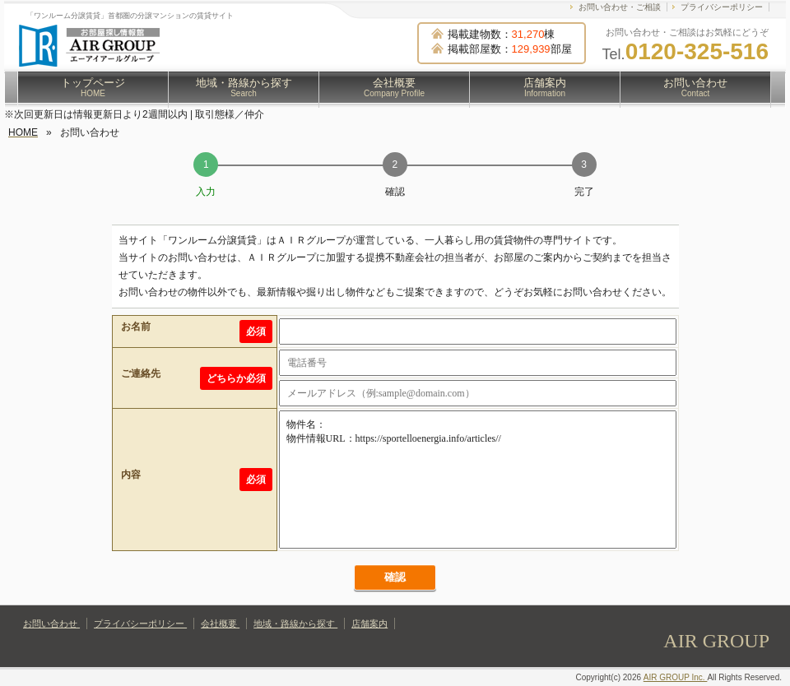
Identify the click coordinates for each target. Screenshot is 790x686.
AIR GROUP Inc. (676, 677)
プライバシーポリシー (722, 7)
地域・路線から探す (244, 87)
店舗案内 (544, 87)
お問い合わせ (695, 87)
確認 (395, 577)
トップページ (93, 87)
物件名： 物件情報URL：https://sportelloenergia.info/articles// (477, 479)
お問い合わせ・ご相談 (620, 7)
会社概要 (394, 87)
